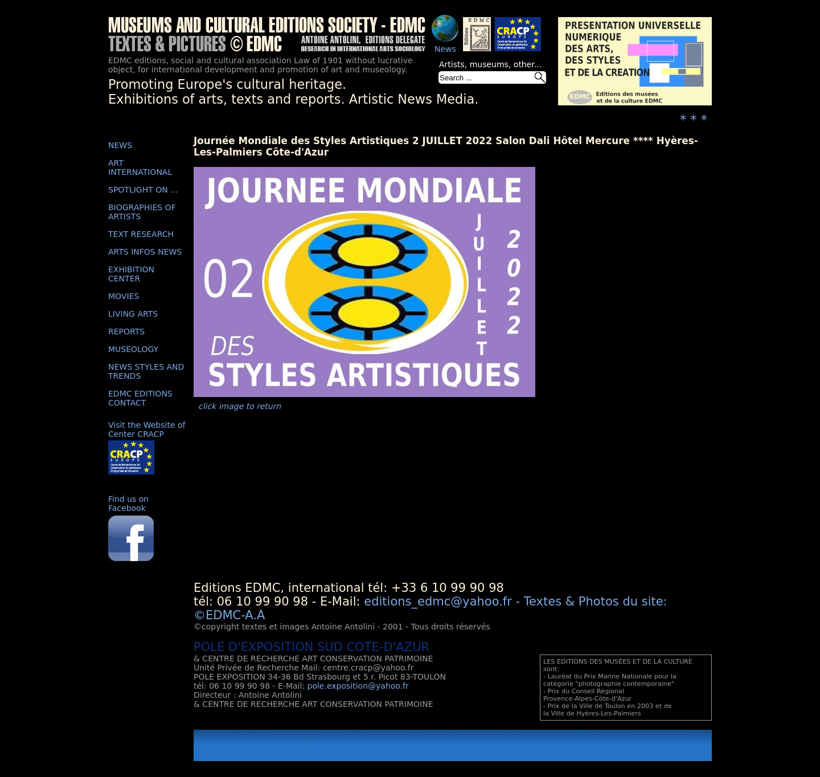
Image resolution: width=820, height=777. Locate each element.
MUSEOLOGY (133, 349)
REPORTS (126, 331)
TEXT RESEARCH (141, 234)
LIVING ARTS (133, 313)
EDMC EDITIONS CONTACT (140, 398)
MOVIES (123, 296)
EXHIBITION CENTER (131, 274)
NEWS (120, 145)
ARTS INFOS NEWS (145, 251)
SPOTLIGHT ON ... (143, 189)
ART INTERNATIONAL (140, 167)
